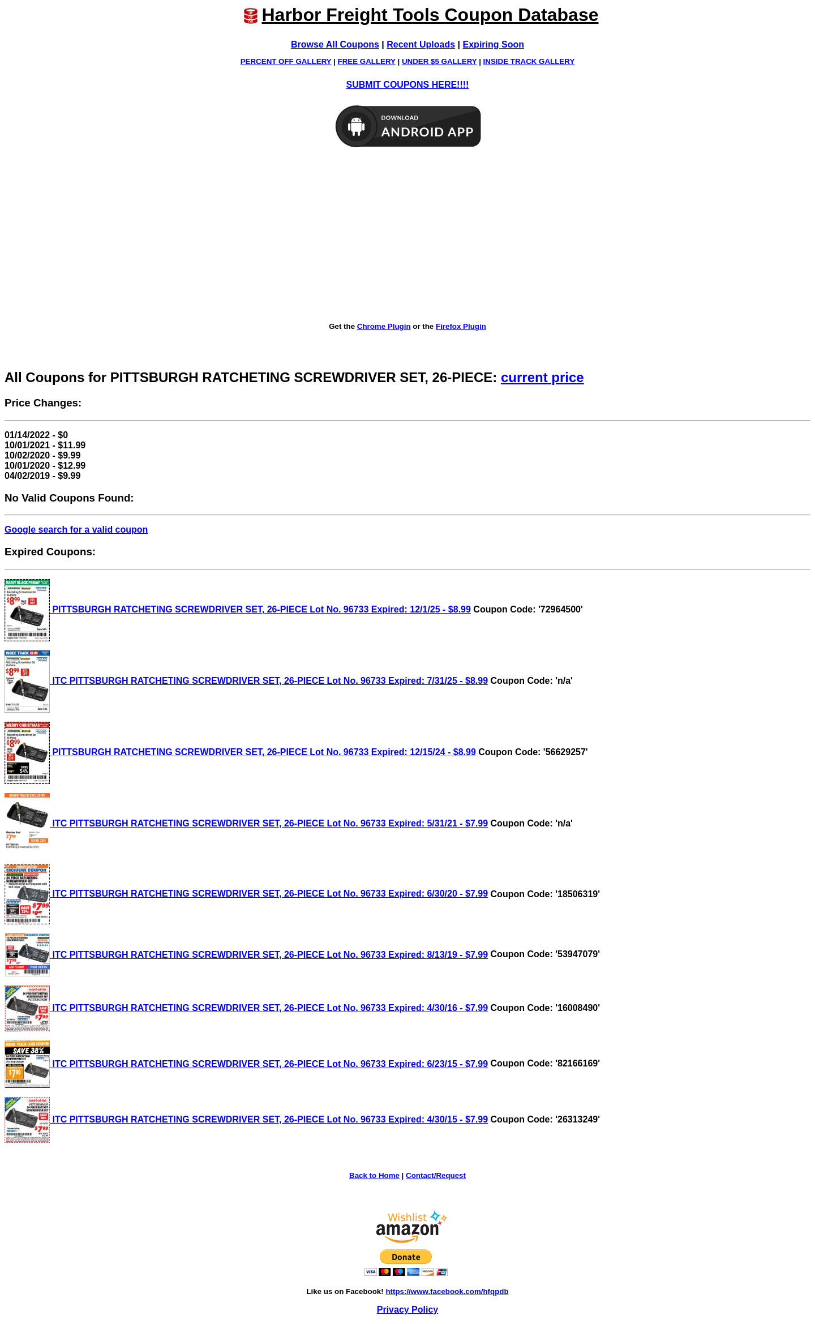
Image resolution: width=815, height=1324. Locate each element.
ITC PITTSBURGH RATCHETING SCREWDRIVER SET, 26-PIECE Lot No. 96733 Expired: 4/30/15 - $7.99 (246, 1119)
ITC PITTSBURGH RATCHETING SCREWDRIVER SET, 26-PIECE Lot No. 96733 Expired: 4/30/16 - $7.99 (246, 1008)
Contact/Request (436, 1175)
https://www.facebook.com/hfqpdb (446, 1291)
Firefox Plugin (461, 326)
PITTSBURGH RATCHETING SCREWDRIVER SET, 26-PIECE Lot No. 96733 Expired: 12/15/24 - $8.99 (240, 752)
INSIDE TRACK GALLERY (529, 61)
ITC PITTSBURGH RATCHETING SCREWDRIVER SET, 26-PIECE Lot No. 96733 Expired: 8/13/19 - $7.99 (246, 954)
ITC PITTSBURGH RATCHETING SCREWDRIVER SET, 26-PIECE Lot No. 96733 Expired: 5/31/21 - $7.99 (246, 823)
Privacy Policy (408, 1309)
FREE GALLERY (367, 61)
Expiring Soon (493, 44)
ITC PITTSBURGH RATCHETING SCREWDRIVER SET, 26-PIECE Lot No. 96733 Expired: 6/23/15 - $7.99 (246, 1064)
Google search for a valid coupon (76, 529)
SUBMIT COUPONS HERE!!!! (407, 84)
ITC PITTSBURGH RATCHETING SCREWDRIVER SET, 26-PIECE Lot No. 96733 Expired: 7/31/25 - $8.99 (246, 680)
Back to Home (374, 1175)
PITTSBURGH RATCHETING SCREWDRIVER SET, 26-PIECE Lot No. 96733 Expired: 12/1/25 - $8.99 (238, 609)
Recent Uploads (421, 44)
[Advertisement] (407, 235)
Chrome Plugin (384, 326)
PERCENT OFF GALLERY (286, 61)
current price (542, 377)
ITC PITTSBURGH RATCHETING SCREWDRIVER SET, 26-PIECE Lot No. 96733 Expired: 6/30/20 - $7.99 (246, 893)
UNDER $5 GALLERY (439, 61)
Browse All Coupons (335, 44)
